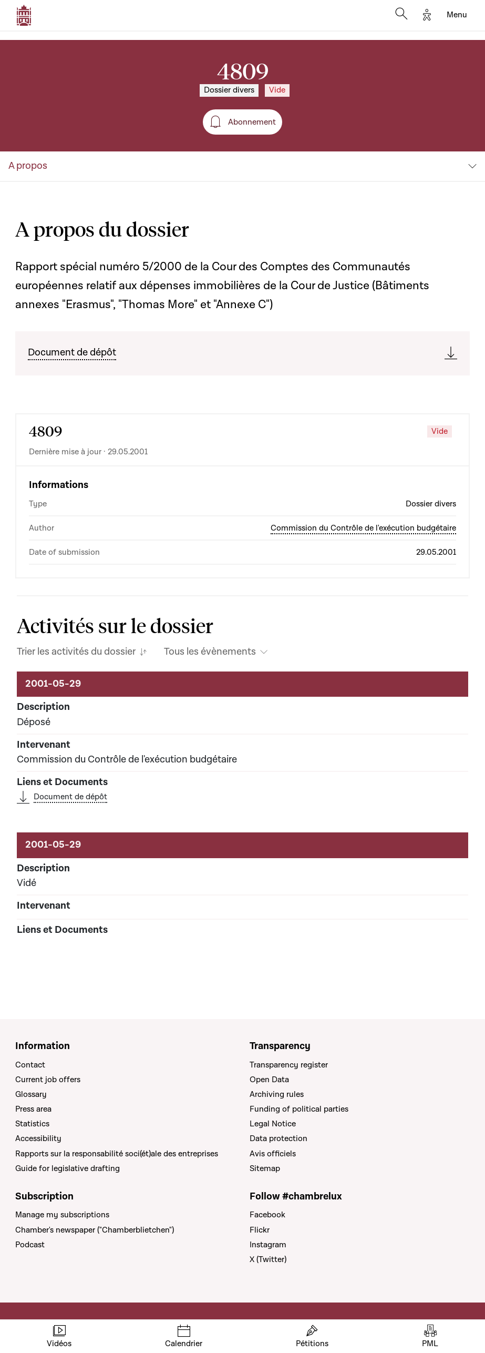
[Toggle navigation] (457, 15)
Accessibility (38, 1138)
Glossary (31, 1094)
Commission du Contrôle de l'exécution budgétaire (363, 528)
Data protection (278, 1138)
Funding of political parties (299, 1109)
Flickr (260, 1230)
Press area (33, 1109)
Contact (30, 1065)
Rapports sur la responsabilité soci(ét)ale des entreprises (116, 1153)
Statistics (32, 1123)
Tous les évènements (210, 652)
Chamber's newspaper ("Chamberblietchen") (94, 1230)
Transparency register (289, 1065)
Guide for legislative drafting (67, 1168)
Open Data (269, 1079)
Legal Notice (273, 1123)
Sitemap (265, 1168)
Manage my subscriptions (62, 1214)
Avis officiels (273, 1153)
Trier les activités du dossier (76, 652)
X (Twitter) (268, 1259)
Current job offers (47, 1079)
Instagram (268, 1244)
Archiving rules (277, 1094)
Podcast (30, 1244)
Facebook (267, 1214)
